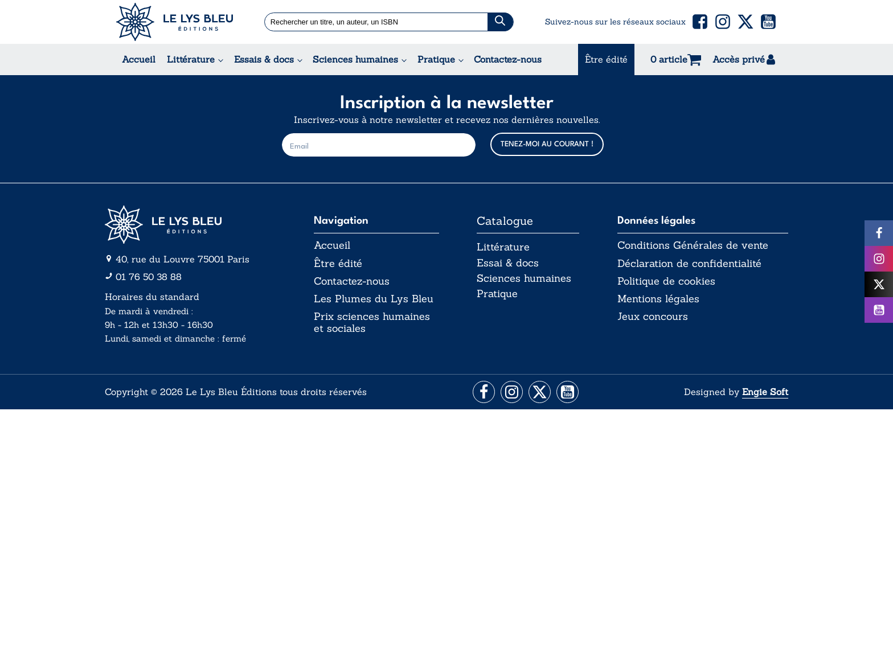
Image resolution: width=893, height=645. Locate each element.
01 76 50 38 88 (149, 276)
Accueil (138, 59)
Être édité (606, 59)
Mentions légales (658, 299)
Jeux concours (652, 317)
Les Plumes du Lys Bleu (373, 299)
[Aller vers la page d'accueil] (190, 225)
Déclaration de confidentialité (689, 263)
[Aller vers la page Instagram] (511, 392)
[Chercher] (501, 22)
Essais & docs (264, 59)
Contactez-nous (508, 59)
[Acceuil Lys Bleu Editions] (174, 22)
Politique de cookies (666, 282)
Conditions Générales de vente (692, 245)
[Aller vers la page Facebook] (482, 392)
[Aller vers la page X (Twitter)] (540, 392)
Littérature (191, 59)
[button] (699, 21)
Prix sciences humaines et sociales (372, 323)
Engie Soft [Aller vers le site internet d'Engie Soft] (765, 392)
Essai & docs (508, 263)
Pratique (436, 59)
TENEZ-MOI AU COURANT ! (547, 144)
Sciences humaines (355, 59)
